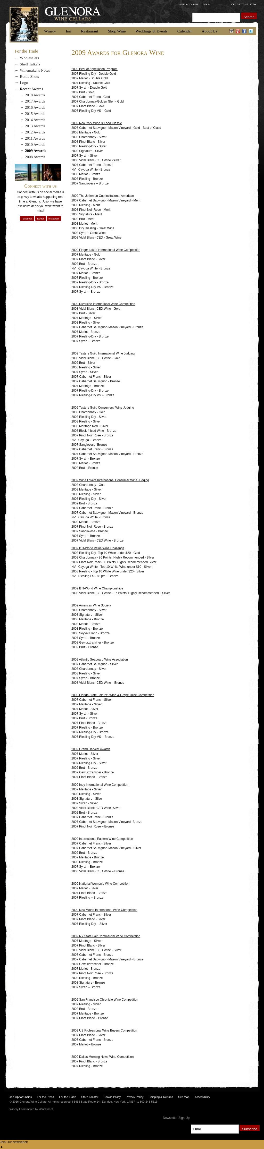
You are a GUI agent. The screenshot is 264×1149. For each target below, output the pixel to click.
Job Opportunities (21, 1097)
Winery (50, 31)
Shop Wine (117, 31)
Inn (68, 31)
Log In (206, 4)
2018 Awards (35, 95)
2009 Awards (35, 151)
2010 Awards (35, 144)
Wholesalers (29, 58)
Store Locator (89, 1097)
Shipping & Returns (160, 1097)
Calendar (184, 31)
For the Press (45, 1097)
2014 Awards (35, 120)
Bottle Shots (29, 76)
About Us (209, 31)
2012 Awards (35, 132)
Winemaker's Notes (35, 70)
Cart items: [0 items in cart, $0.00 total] (243, 4)
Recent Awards (31, 89)
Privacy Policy (134, 1097)
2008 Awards (35, 157)
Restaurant (89, 31)
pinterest (238, 31)
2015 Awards (35, 114)
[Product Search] (216, 17)
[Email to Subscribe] (214, 1129)
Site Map (183, 1097)
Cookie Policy (112, 1097)
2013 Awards (35, 126)
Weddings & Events (151, 31)
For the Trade (67, 1097)
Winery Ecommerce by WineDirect (31, 1109)
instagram (231, 31)
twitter (251, 31)
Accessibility (202, 1097)
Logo (24, 83)
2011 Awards (35, 138)
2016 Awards (35, 107)
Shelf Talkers (30, 64)
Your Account (188, 4)
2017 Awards (35, 101)
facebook (244, 31)
